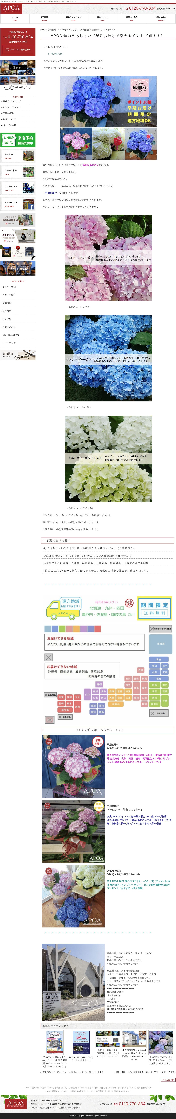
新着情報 (52, 29)
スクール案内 (135, 1088)
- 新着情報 (6, 303)
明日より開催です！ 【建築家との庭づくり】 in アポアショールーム (108, 1053)
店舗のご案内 (131, 18)
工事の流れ (111, 1088)
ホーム (15, 18)
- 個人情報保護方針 (10, 335)
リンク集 (90, 1091)
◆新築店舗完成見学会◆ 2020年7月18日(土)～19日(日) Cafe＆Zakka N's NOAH (134, 1055)
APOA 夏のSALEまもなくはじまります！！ (81, 1059)
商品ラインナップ (73, 18)
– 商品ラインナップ (11, 101)
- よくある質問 (8, 287)
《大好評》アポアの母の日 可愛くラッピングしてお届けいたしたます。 (161, 1060)
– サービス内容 (8, 125)
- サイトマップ (8, 343)
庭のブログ (146, 1088)
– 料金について (8, 119)
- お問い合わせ (8, 327)
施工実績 (44, 18)
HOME (27, 1088)
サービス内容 (123, 1088)
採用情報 (115, 1091)
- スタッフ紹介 (8, 295)
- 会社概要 (6, 311)
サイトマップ (125, 1091)
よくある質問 (50, 1091)
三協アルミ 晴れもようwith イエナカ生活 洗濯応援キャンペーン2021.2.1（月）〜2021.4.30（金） (54, 1062)
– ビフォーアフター (11, 107)
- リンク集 (6, 319)
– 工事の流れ (7, 113)
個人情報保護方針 (103, 1091)
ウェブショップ (87, 1088)
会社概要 (81, 1091)
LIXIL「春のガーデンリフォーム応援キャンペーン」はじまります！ (73, 1072)
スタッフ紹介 (62, 1091)
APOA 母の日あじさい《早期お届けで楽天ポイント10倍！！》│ (54, 1)
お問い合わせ (160, 18)
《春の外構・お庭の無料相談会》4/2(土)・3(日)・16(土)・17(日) (144, 1072)
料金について (102, 18)
